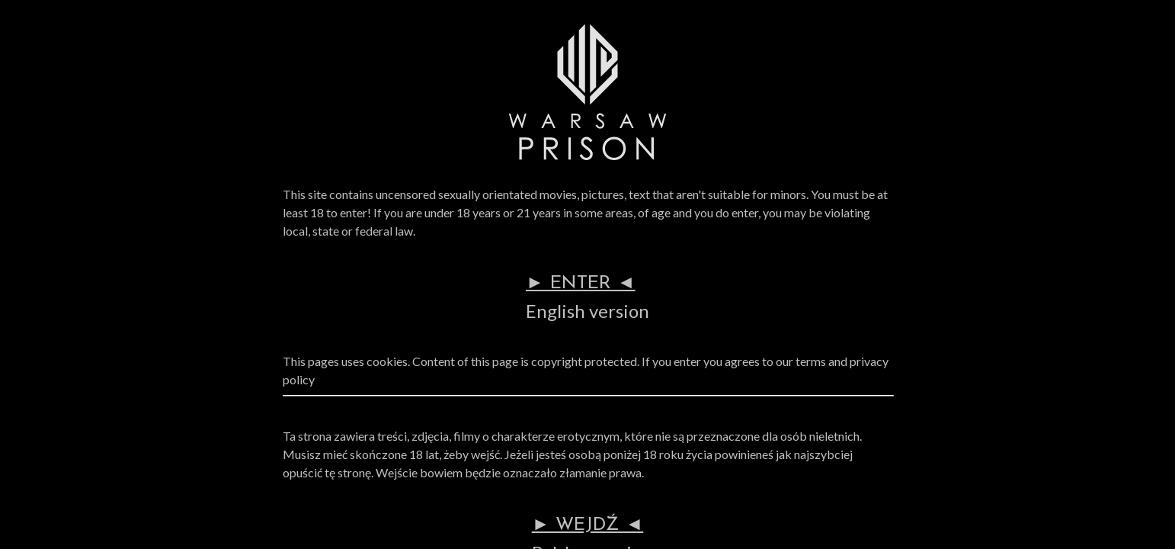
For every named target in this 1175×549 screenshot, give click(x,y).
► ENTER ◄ (581, 283)
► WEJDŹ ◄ (588, 525)
